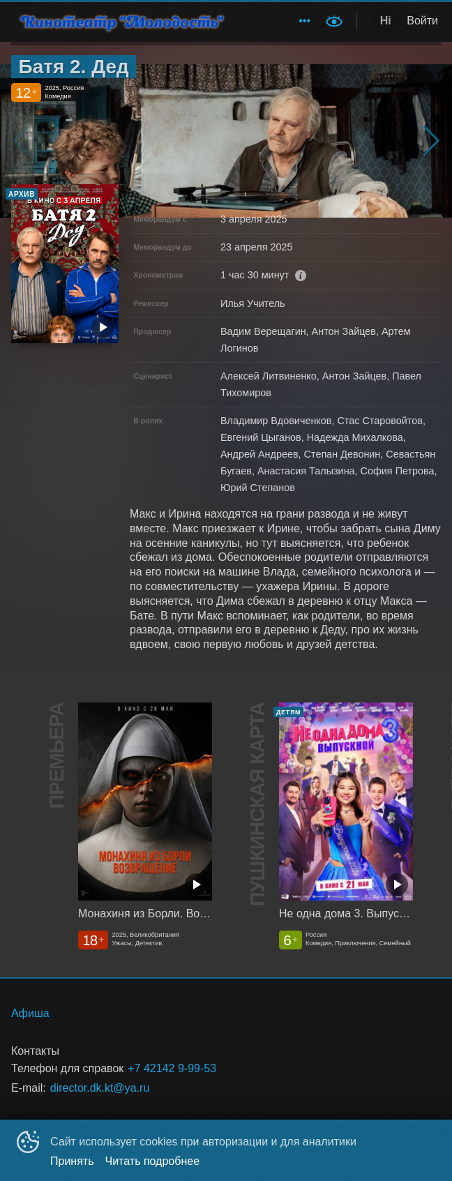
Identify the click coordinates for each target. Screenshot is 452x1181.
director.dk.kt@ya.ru (100, 1088)
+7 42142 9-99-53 (172, 1068)
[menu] (280, 20)
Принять (72, 1161)
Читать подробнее (152, 1161)
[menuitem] (304, 20)
